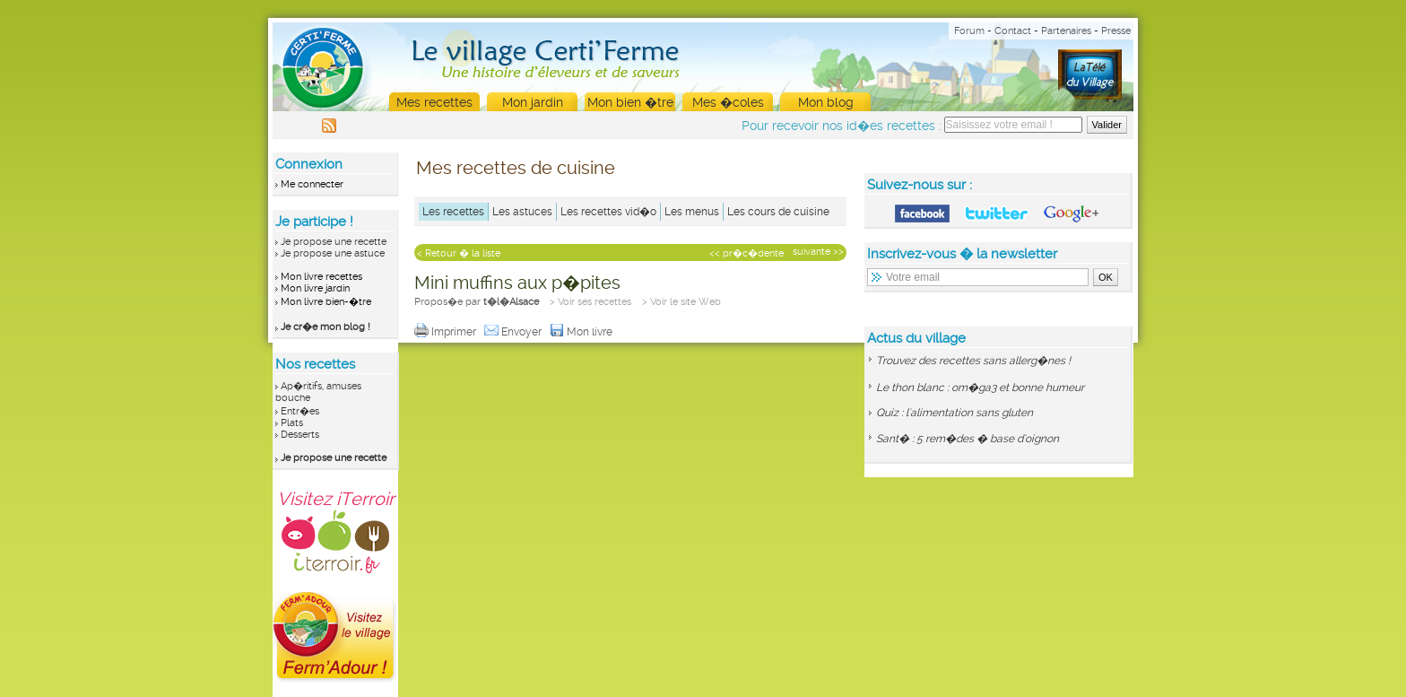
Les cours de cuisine (778, 211)
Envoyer (514, 332)
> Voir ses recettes (590, 302)
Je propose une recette (333, 242)
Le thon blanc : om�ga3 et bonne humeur (980, 387)
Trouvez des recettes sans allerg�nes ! (973, 360)
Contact (1012, 31)
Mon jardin (532, 102)
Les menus (691, 211)
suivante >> (818, 251)
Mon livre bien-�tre (326, 302)
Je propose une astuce (333, 253)
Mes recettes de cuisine (515, 168)
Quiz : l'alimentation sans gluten (954, 412)
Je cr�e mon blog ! (325, 327)
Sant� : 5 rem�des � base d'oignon (967, 438)
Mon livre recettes (321, 277)
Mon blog (826, 102)
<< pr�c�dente (746, 253)
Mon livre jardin (315, 288)
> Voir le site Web (681, 302)
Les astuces (522, 211)
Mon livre (582, 332)
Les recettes (453, 211)
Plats (292, 423)
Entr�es (300, 411)
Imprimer (446, 332)
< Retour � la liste (458, 253)
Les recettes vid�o (608, 211)
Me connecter (312, 184)
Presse (1116, 31)
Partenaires (1066, 31)
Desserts (300, 434)
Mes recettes (434, 102)
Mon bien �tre (630, 102)
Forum (969, 31)
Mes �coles (728, 102)
